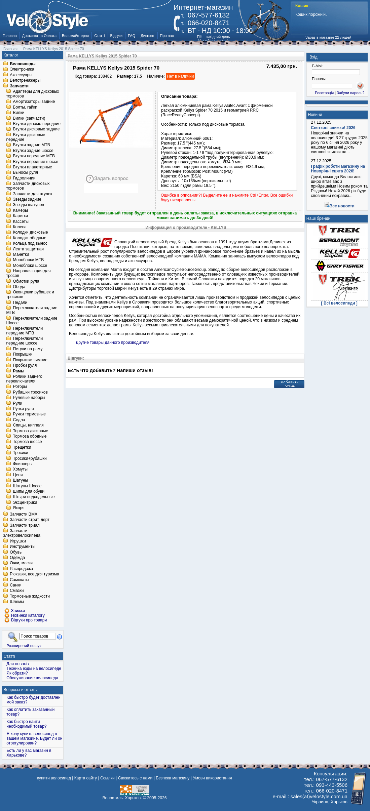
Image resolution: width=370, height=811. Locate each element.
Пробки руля (25, 365)
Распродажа (21, 568)
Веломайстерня (75, 36)
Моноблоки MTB (28, 260)
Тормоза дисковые (30, 431)
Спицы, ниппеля (28, 425)
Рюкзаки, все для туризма (34, 574)
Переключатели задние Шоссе (31, 320)
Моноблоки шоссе (30, 265)
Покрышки (22, 354)
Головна (10, 36)
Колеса (19, 227)
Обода (19, 286)
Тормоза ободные (29, 436)
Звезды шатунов (28, 205)
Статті (99, 36)
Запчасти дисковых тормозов (27, 186)
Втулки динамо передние (37, 123)
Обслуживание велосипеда (32, 678)
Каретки (20, 216)
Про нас (167, 36)
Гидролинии (24, 178)
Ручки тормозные (29, 414)
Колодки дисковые (30, 232)
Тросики (20, 453)
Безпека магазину (172, 778)
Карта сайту (85, 778)
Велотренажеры (25, 80)
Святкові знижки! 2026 (333, 127)
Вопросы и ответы (21, 689)
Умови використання (212, 778)
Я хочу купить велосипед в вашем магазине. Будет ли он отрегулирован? (34, 738)
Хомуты (20, 469)
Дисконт (147, 36)
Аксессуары (21, 75)
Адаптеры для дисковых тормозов (32, 93)
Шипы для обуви (28, 491)
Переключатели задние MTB (31, 310)
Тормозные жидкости (30, 596)
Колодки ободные (29, 238)
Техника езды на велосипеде (33, 668)
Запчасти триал (25, 525)
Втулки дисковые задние (36, 129)
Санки (16, 585)
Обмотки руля (26, 281)
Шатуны (20, 480)
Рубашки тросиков (30, 392)
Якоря (18, 508)
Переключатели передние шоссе (24, 341)
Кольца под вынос (30, 243)
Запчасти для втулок (32, 194)
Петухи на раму (27, 349)
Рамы (18, 371)
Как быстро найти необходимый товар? (26, 724)
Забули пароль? (350, 93)
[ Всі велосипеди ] (339, 303)
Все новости (342, 206)
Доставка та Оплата (39, 36)
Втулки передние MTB (34, 156)
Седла (19, 419)
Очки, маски (21, 563)
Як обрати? (17, 673)
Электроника (22, 69)
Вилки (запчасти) (29, 118)
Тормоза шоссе (27, 442)
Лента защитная (28, 249)
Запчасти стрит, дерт (29, 520)
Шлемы (17, 602)
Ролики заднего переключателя (24, 378)
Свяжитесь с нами (135, 778)
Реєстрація (324, 93)
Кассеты (21, 221)
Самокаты (19, 579)
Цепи (18, 475)
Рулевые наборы (29, 398)
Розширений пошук (23, 645)
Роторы (20, 386)
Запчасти (19, 86)
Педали (20, 302)
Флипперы (22, 463)
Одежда (17, 557)
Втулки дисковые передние (25, 137)
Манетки (21, 254)
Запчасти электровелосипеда (21, 533)
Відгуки (116, 36)
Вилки (18, 113)
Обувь (16, 552)
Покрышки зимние (30, 360)
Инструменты (22, 546)
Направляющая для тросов (28, 273)
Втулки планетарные (32, 167)
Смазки (17, 591)
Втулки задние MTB (31, 145)
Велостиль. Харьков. (122, 798)
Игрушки (18, 541)
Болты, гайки (25, 107)
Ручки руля (23, 408)
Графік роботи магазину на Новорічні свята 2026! (338, 168)
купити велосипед (54, 778)
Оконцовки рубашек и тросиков (30, 294)
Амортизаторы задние (34, 101)
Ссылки (107, 778)
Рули (17, 403)
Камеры (20, 210)
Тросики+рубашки (30, 458)
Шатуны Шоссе (27, 486)
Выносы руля (25, 172)
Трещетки (22, 447)
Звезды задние (27, 199)
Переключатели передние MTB (24, 330)
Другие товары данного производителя (112, 342)
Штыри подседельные (33, 497)
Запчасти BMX (23, 514)
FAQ (131, 36)
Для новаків (17, 663)
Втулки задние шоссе (33, 150)
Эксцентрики (25, 502)
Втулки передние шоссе (35, 161)
